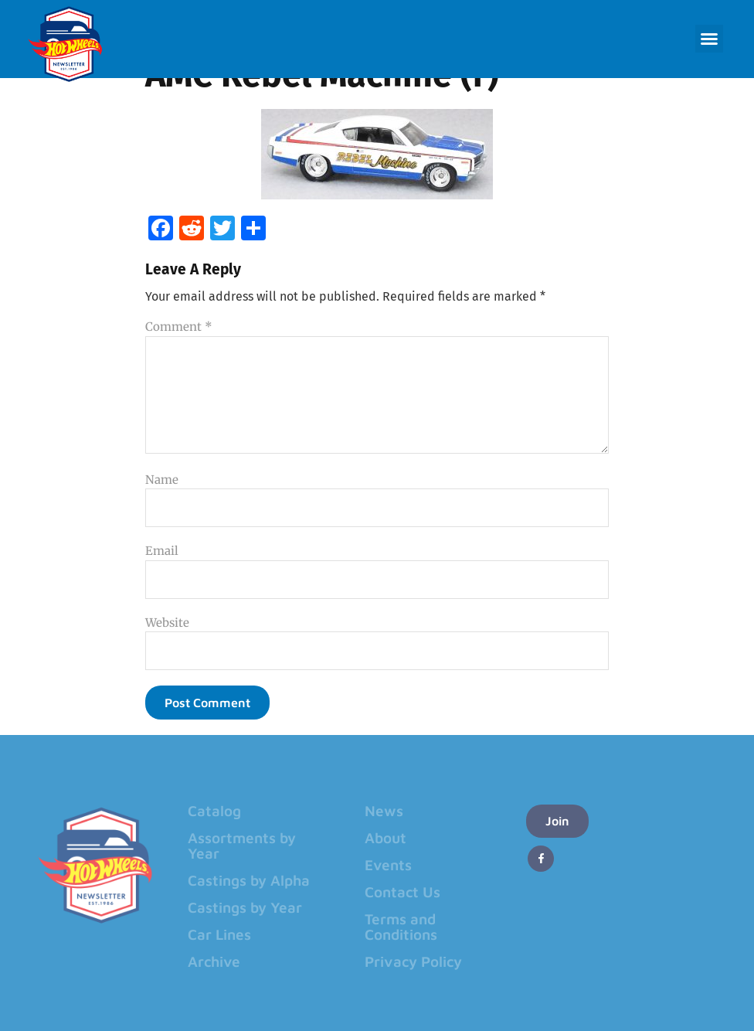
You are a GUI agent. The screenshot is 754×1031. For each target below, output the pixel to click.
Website (167, 622)
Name (161, 479)
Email (161, 550)
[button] (709, 39)
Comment (178, 326)
